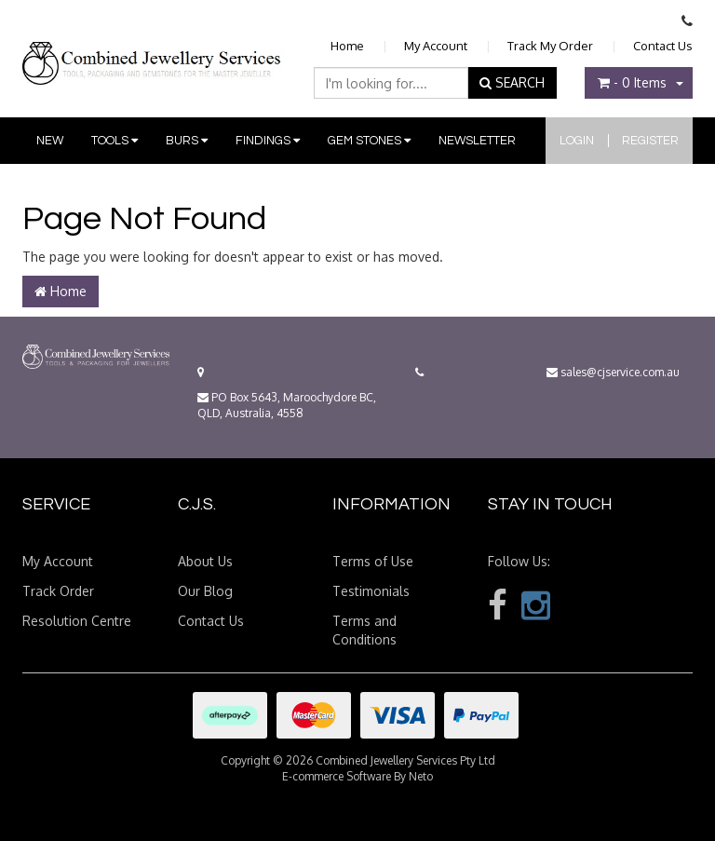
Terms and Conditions (364, 630)
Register (650, 140)
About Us (205, 561)
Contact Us (663, 45)
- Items (632, 82)
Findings (268, 140)
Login (577, 140)
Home (347, 45)
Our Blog (205, 591)
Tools (114, 140)
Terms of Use (372, 561)
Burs (187, 140)
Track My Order (550, 45)
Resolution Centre (76, 621)
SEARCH (512, 82)
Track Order (58, 591)
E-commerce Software (336, 776)
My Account (435, 45)
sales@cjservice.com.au (613, 372)
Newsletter (477, 140)
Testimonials (371, 591)
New (49, 140)
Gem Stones (369, 140)
